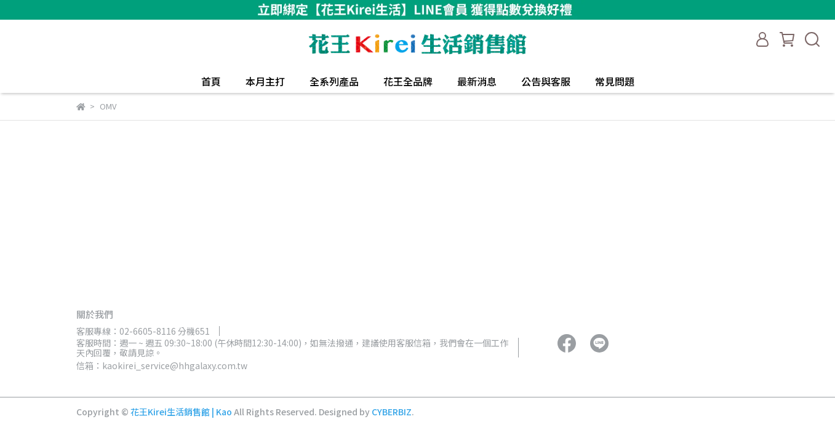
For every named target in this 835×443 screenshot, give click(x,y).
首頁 (211, 81)
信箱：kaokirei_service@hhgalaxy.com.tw (161, 365)
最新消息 (477, 81)
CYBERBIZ (392, 411)
